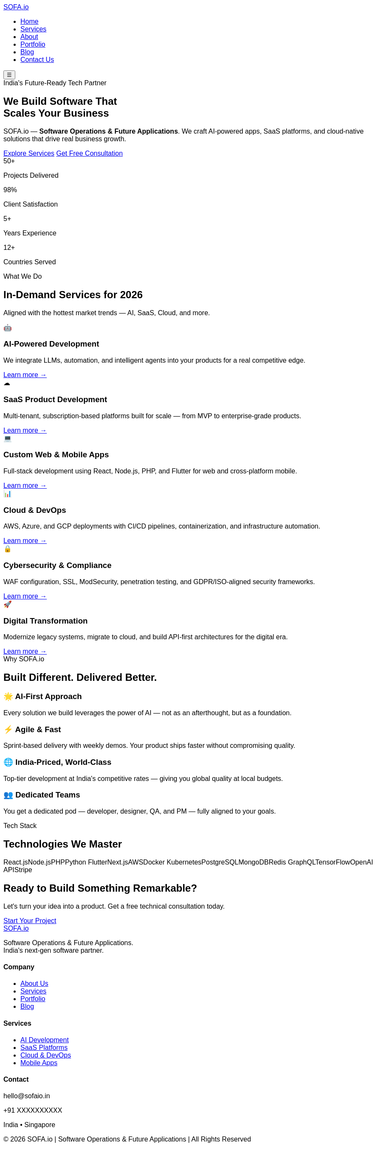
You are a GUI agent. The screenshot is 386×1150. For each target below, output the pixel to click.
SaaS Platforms (44, 1047)
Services (33, 29)
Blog (27, 52)
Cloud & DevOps (45, 1055)
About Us (34, 983)
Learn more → (25, 374)
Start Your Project (29, 920)
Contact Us (37, 59)
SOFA (16, 7)
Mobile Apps (38, 1062)
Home (29, 21)
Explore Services (28, 153)
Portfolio (32, 44)
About (29, 36)
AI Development (44, 1040)
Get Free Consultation (89, 153)
